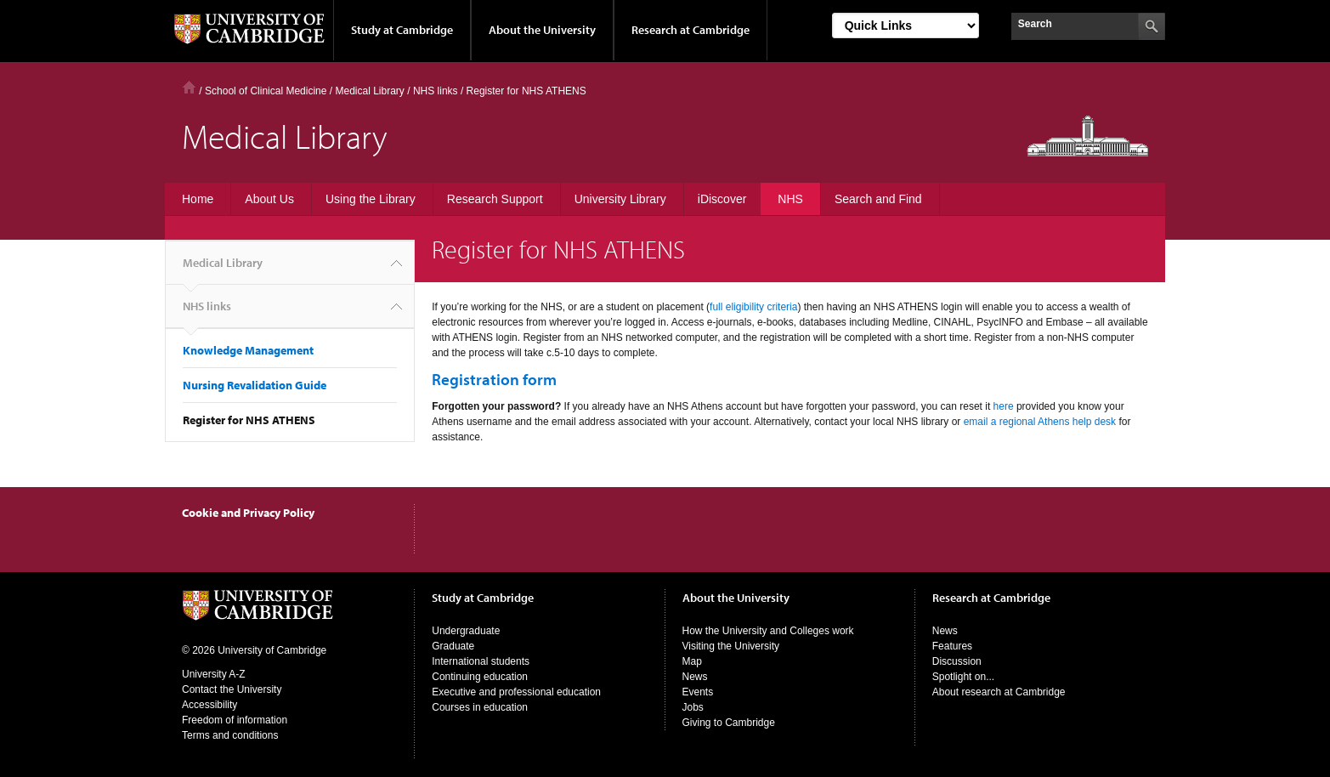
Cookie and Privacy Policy (248, 512)
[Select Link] (905, 25)
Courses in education (480, 707)
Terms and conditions (230, 735)
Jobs (693, 707)
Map (692, 661)
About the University (542, 29)
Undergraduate (466, 631)
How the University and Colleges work (768, 631)
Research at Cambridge (690, 29)
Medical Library (369, 91)
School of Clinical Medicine (265, 91)
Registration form (494, 379)
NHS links (207, 313)
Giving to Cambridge (728, 723)
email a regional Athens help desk (1040, 422)
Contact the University (231, 689)
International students (480, 661)
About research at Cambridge (999, 692)
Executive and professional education (516, 692)
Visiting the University (731, 646)
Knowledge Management (248, 350)
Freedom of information (234, 720)
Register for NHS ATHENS (249, 420)
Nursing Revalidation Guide (254, 385)
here (1003, 406)
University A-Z (214, 674)
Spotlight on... (963, 677)
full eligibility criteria (753, 307)
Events (698, 692)
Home (189, 87)
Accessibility (209, 705)
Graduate (453, 646)
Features (952, 646)
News (695, 677)
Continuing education (480, 677)
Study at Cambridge (402, 29)
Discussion (957, 661)
